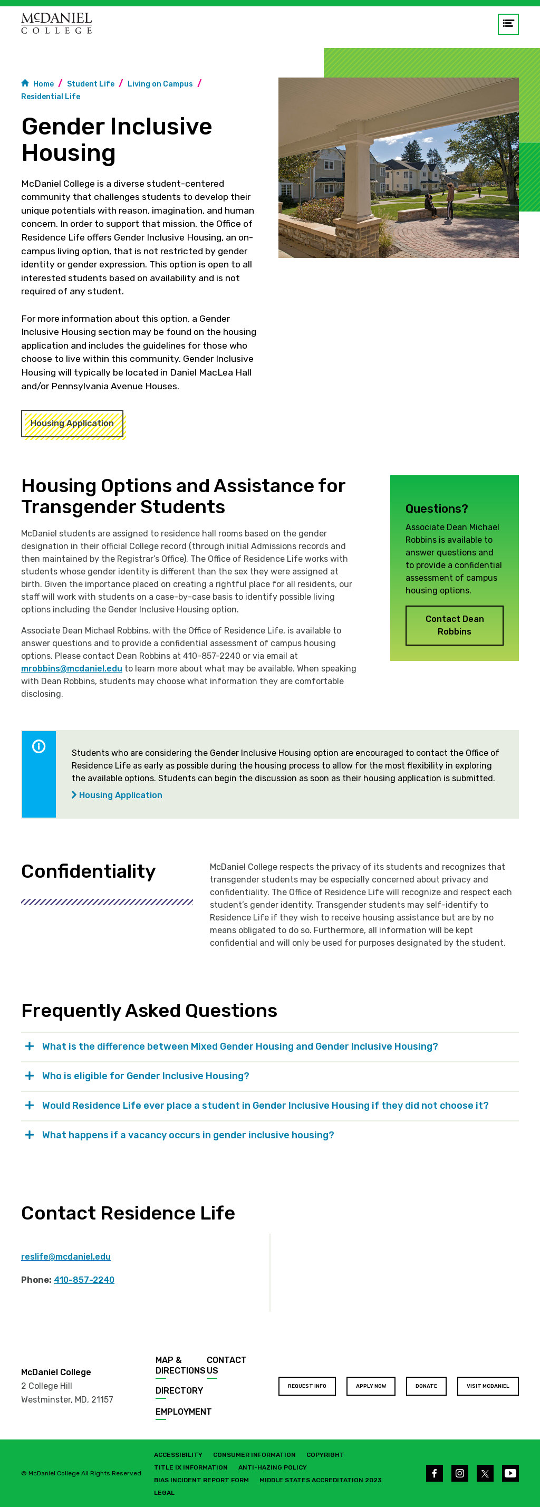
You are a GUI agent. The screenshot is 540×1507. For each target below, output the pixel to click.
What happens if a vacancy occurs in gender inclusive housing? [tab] (189, 1135)
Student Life (90, 84)
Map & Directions (181, 1365)
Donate (426, 1386)
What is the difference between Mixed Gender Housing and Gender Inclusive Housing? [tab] (240, 1046)
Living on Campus (160, 84)
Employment (184, 1412)
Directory (179, 1391)
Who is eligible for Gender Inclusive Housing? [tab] (147, 1076)
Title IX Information (191, 1467)
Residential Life (50, 96)
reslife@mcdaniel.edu (66, 1257)
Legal (164, 1492)
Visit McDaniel (488, 1386)
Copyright (325, 1454)
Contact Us (227, 1365)
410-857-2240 (84, 1280)
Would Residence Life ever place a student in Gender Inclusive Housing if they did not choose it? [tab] (266, 1105)
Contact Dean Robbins (455, 625)
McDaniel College (56, 1372)
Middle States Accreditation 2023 (320, 1480)
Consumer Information (254, 1454)
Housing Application (72, 423)
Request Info (307, 1386)
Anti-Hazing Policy (272, 1467)
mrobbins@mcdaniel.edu (71, 669)
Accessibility (178, 1454)
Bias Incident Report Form (201, 1480)
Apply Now (371, 1386)
